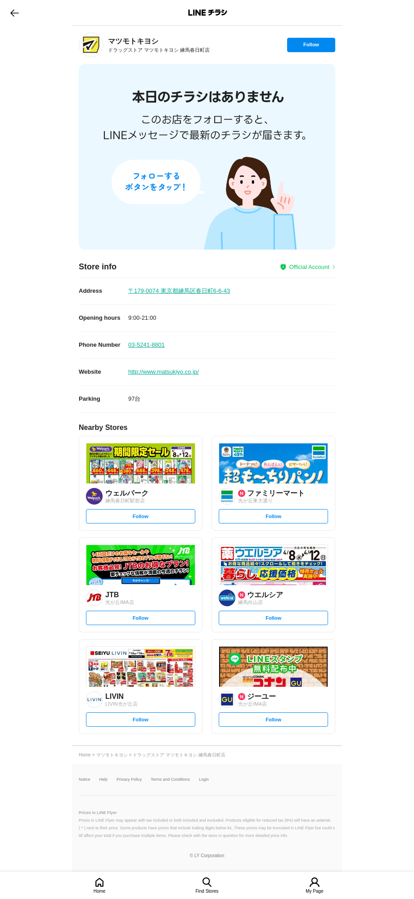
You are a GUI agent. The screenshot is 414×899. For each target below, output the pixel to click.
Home (100, 891)
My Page (314, 891)
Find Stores (206, 891)
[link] (91, 44)
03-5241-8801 (146, 344)
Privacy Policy (129, 780)
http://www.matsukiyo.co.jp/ (163, 371)
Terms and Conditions (170, 780)
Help (103, 780)
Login (204, 780)
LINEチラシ (208, 12)
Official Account (309, 267)
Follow (311, 46)
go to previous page (14, 12)
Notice (84, 780)
